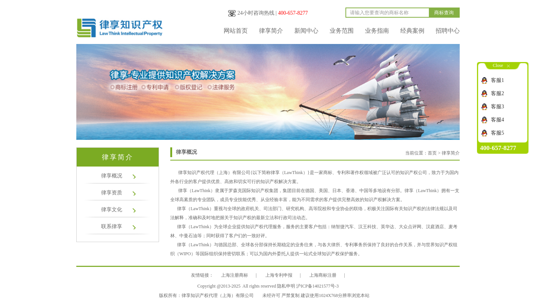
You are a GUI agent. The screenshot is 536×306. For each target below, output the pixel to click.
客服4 (497, 120)
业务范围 (342, 30)
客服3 (497, 106)
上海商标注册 (322, 275)
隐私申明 (286, 286)
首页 (432, 153)
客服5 (497, 133)
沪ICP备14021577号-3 (317, 286)
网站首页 (236, 30)
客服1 (497, 80)
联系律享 (111, 226)
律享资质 (111, 192)
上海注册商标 (234, 275)
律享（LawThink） (196, 190)
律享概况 (111, 176)
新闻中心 (306, 30)
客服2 (497, 93)
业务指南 (377, 30)
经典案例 (412, 30)
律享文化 (111, 209)
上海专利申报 (278, 275)
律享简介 (271, 30)
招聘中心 (448, 30)
